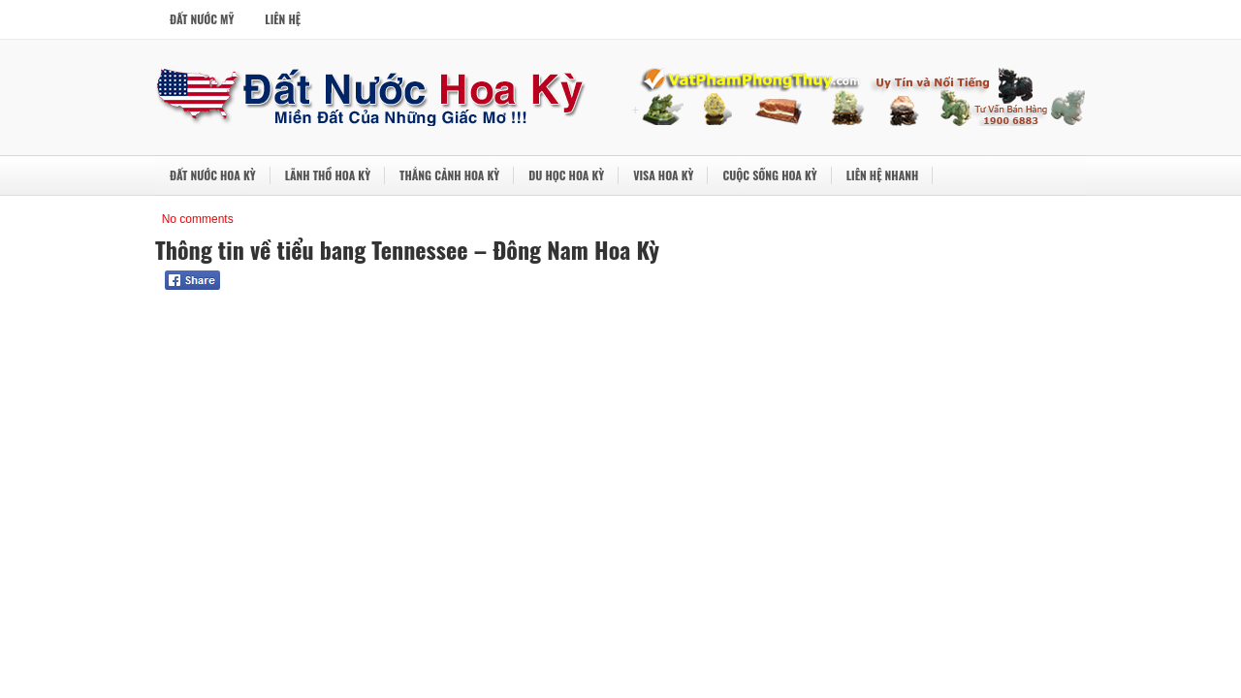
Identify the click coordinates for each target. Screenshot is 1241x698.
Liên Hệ (283, 19)
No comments (198, 219)
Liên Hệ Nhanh (882, 175)
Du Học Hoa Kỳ (566, 175)
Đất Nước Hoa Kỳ (213, 175)
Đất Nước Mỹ (202, 19)
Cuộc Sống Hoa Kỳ (769, 175)
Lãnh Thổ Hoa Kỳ (327, 175)
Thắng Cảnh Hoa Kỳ (449, 175)
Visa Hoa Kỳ (663, 175)
